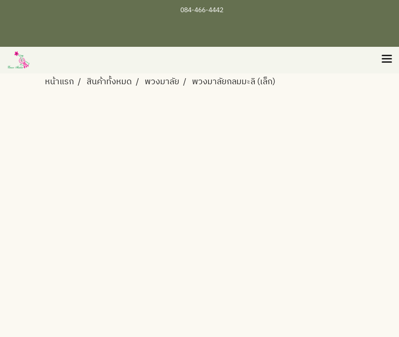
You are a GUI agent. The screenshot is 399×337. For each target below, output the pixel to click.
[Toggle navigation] (387, 60)
